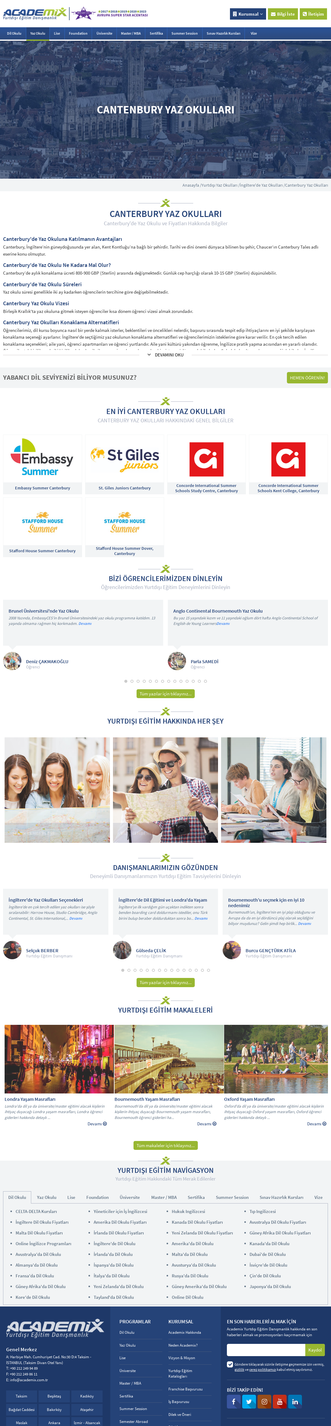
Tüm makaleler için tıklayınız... (166, 1145)
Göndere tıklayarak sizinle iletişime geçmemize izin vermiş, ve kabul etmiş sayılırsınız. (279, 1367)
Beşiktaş (54, 1396)
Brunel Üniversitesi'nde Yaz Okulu (44, 611)
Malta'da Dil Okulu (190, 1254)
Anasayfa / (191, 185)
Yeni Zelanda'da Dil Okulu (119, 1286)
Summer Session (184, 33)
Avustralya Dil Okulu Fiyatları (278, 1222)
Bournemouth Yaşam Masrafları (147, 1099)
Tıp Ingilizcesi (263, 1211)
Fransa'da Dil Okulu (35, 1276)
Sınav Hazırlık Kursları (223, 33)
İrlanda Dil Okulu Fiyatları (119, 1233)
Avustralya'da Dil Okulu (38, 1254)
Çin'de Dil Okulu (265, 1276)
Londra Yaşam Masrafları (30, 1099)
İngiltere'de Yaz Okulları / (262, 185)
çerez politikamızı (262, 1369)
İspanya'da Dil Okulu (114, 1265)
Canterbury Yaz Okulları (306, 185)
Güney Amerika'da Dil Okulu (199, 1286)
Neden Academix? (183, 1345)
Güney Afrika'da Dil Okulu (41, 1286)
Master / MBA (131, 33)
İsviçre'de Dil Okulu (268, 1265)
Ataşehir (87, 1409)
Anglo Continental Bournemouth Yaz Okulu (218, 611)
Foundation (78, 33)
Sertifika (156, 33)
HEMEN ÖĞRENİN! (307, 378)
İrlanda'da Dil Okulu (113, 1254)
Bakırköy (54, 1409)
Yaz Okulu (37, 33)
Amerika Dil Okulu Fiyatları (120, 1222)
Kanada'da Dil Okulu (269, 1243)
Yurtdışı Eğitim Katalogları (180, 1373)
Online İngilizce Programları (43, 1243)
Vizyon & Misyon (181, 1357)
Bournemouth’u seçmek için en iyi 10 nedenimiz (266, 902)
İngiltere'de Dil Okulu (114, 1243)
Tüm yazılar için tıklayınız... (166, 694)
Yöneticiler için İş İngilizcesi (120, 1211)
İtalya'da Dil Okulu (112, 1276)
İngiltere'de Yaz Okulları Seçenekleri (46, 900)
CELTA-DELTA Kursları (36, 1211)
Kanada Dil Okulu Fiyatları (197, 1222)
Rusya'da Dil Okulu (190, 1276)
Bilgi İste (283, 14)
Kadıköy (87, 1396)
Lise (57, 33)
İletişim (313, 14)
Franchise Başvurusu (185, 1389)
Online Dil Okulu (187, 1297)
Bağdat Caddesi (22, 1409)
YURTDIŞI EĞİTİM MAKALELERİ (165, 1010)
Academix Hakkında (184, 1332)
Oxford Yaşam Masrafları (249, 1099)
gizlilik (239, 1369)
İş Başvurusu (178, 1401)
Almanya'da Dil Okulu (37, 1265)
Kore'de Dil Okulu (33, 1297)
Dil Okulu (14, 33)
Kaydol (315, 1350)
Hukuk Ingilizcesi (188, 1211)
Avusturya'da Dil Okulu (194, 1265)
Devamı (84, 623)
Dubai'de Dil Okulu (268, 1254)
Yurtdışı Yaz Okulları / (220, 185)
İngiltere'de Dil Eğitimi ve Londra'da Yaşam (162, 900)
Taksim (21, 1396)
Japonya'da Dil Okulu (270, 1286)
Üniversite (104, 33)
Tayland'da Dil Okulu (114, 1297)
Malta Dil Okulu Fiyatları (39, 1233)
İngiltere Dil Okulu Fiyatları (42, 1222)
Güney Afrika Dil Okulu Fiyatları (280, 1233)
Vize (254, 33)
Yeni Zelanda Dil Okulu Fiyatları (202, 1233)
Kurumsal (248, 14)
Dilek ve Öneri (179, 1414)
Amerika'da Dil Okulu (192, 1243)
